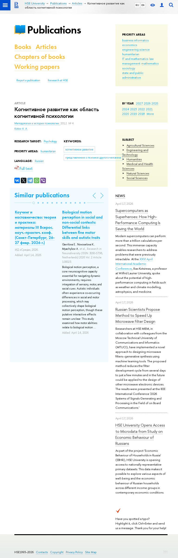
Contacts (42, 552)
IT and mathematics (135, 59)
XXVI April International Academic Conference (134, 263)
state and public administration (132, 75)
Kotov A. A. (21, 129)
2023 (133, 109)
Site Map (91, 552)
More (150, 114)
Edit (165, 551)
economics (129, 45)
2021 (149, 109)
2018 (141, 114)
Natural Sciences (138, 173)
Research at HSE (58, 80)
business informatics (135, 40)
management (131, 63)
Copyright (57, 552)
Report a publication (28, 80)
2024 (125, 109)
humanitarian (130, 54)
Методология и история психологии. (37, 123)
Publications (54, 30)
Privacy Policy (74, 552)
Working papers (37, 67)
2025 (155, 103)
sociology (128, 68)
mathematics (150, 63)
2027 (139, 103)
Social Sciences (137, 178)
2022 (141, 109)
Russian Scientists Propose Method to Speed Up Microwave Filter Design (137, 315)
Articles (46, 47)
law (151, 59)
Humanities (134, 159)
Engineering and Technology (135, 152)
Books (22, 47)
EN (142, 5)
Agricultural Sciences (140, 145)
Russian (39, 161)
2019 (133, 114)
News (120, 195)
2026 (147, 103)
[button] (33, 203)
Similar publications (41, 195)
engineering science (136, 49)
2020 (125, 114)
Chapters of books (39, 57)
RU (137, 5)
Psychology (50, 141)
